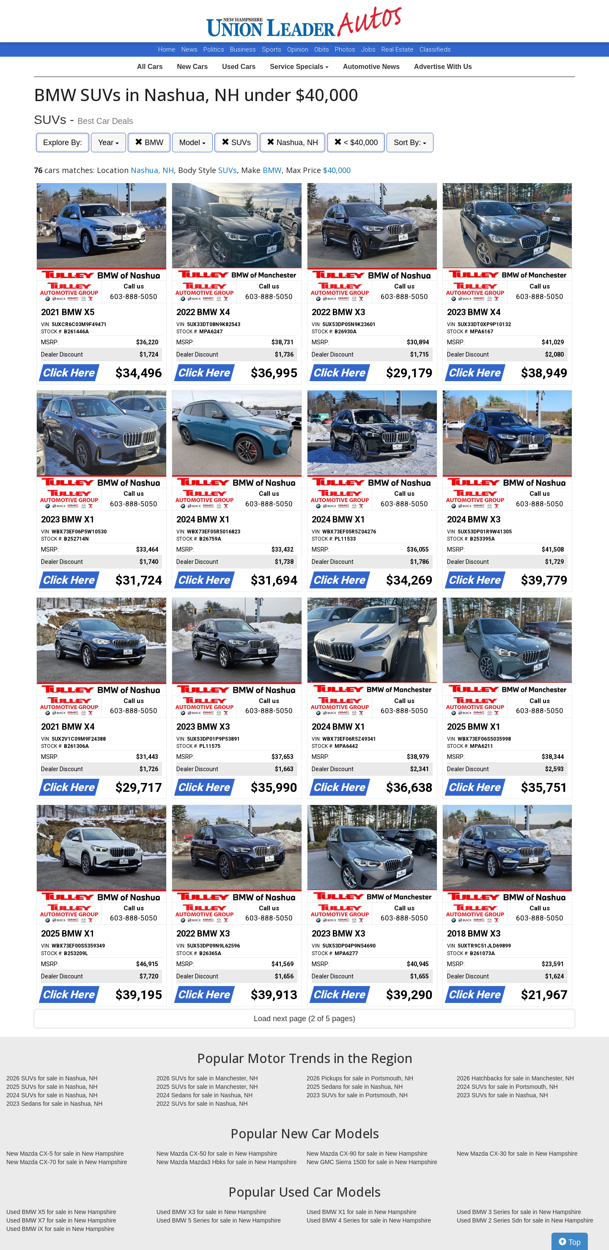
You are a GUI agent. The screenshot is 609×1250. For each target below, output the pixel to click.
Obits (322, 49)
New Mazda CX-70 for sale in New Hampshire (66, 1162)
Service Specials (299, 66)
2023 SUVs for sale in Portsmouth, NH (357, 1095)
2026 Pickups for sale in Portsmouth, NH (360, 1078)
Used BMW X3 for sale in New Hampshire (211, 1212)
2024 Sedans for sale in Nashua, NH (204, 1095)
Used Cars (238, 66)
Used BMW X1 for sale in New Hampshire (362, 1212)
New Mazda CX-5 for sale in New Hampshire (65, 1153)
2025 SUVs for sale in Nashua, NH (52, 1086)
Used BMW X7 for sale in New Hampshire (61, 1220)
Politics (213, 49)
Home (167, 49)
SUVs (236, 142)
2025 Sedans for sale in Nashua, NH (355, 1086)
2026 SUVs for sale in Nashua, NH (52, 1078)
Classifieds (435, 49)
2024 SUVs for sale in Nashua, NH (52, 1095)
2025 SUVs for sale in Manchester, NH (207, 1086)
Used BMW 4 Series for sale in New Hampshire (369, 1220)
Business (244, 49)
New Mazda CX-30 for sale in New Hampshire (517, 1153)
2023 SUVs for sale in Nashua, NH (502, 1095)
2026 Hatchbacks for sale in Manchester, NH (515, 1078)
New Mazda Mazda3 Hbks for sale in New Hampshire (226, 1162)
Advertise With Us (443, 66)
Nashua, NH (292, 142)
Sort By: (410, 142)
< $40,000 (356, 142)
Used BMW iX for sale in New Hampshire (60, 1228)
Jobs (369, 49)
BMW (149, 142)
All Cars (149, 66)
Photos (346, 49)
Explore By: (62, 142)
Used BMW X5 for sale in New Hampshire (61, 1212)
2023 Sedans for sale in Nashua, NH (54, 1103)
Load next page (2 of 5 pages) (304, 1018)
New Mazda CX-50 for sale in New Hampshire (216, 1153)
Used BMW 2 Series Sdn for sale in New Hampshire (525, 1220)
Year (108, 142)
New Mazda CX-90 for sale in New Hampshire (367, 1153)
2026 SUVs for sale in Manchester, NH (207, 1078)
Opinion (298, 49)
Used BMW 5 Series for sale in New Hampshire (218, 1220)
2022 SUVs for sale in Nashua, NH (202, 1103)
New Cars (192, 66)
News (189, 49)
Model (192, 142)
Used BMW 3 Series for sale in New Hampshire (519, 1212)
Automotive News (371, 66)
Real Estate (398, 49)
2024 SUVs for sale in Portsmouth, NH (507, 1086)
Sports (272, 49)
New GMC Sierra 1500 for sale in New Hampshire (372, 1162)
